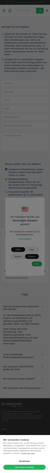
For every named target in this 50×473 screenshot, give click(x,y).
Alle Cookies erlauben (24, 467)
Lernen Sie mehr (28, 453)
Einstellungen (24, 461)
